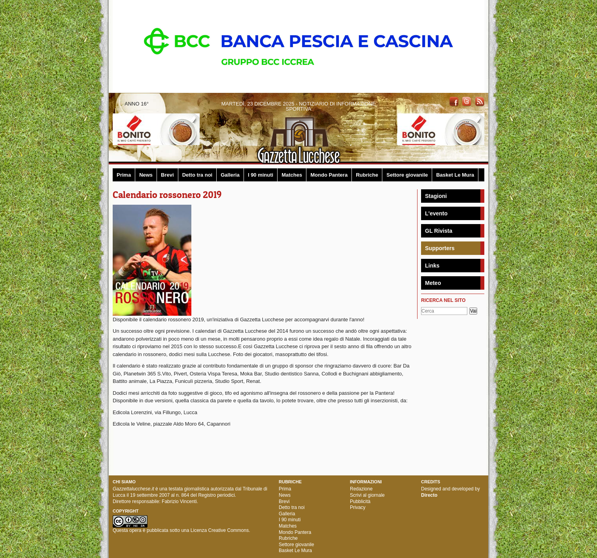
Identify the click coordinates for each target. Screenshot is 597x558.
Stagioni (436, 196)
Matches (291, 175)
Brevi (167, 175)
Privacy (357, 507)
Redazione (361, 489)
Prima (124, 175)
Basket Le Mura (455, 175)
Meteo (433, 283)
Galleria (230, 175)
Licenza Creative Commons (220, 530)
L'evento (436, 213)
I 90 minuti (260, 175)
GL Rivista (438, 231)
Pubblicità (360, 501)
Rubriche (367, 175)
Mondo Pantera (329, 175)
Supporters (440, 248)
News (146, 175)
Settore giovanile (407, 175)
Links (432, 265)
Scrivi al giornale (367, 495)
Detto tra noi (197, 175)
